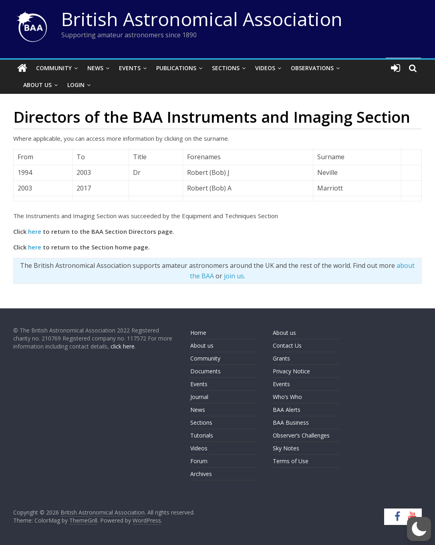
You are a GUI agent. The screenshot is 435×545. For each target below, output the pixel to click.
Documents (205, 371)
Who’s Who (287, 397)
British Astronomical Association (201, 18)
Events (130, 68)
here (34, 231)
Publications (176, 68)
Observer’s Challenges (301, 435)
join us (234, 275)
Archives (201, 474)
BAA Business (291, 422)
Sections (226, 68)
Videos (265, 68)
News (95, 68)
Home (198, 332)
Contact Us (287, 345)
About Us (37, 85)
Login (76, 85)
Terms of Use (290, 461)
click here (123, 346)
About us (201, 345)
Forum (198, 461)
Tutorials (201, 435)
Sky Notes (286, 448)
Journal (199, 397)
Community (54, 68)
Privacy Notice (291, 371)
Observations (312, 68)
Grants (281, 358)
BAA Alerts (286, 409)
